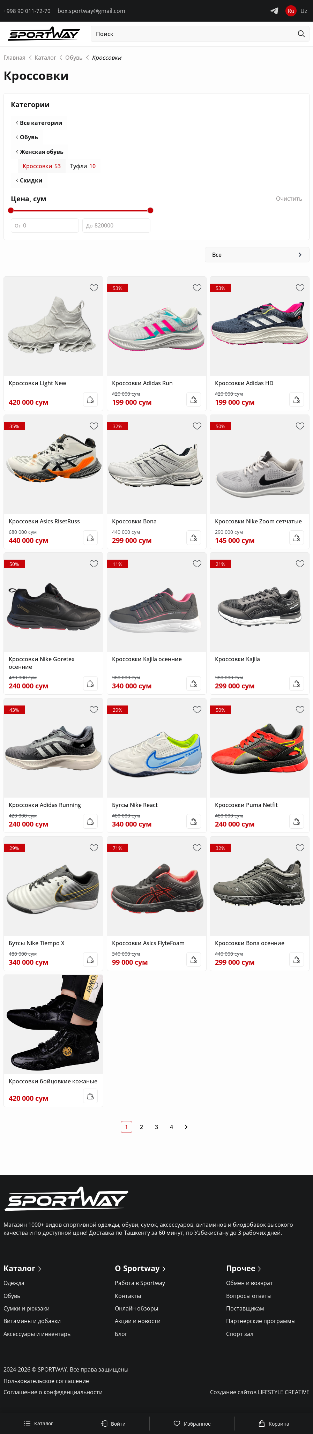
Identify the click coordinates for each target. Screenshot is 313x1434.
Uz (303, 11)
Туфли (83, 167)
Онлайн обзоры (136, 1311)
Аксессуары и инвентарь (36, 1336)
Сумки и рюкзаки (26, 1311)
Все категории (41, 123)
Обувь (29, 138)
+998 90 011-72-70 (27, 11)
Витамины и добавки (32, 1324)
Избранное (192, 1423)
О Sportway (137, 1271)
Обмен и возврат (249, 1286)
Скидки (31, 182)
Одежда (13, 1286)
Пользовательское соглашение (46, 1384)
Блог (121, 1336)
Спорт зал (239, 1336)
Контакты (128, 1298)
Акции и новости (138, 1324)
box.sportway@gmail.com (91, 11)
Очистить (289, 200)
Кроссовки (42, 167)
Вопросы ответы (248, 1298)
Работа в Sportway (140, 1286)
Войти (113, 1423)
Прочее (240, 1271)
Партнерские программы (261, 1324)
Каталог (38, 1423)
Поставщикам (245, 1311)
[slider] (11, 212)
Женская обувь (42, 152)
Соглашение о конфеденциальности (53, 1395)
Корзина (273, 1423)
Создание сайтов (260, 1395)
